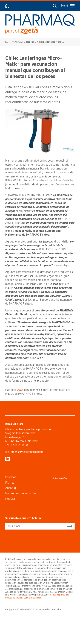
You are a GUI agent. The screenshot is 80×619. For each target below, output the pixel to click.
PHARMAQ (17, 41)
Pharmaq (10, 477)
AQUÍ (20, 390)
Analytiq (10, 488)
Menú (68, 5)
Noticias (30, 41)
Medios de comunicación (20, 493)
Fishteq (10, 482)
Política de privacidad (59, 594)
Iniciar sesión (59, 478)
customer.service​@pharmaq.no (24, 452)
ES (6, 41)
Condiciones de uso (32, 597)
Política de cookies (14, 597)
